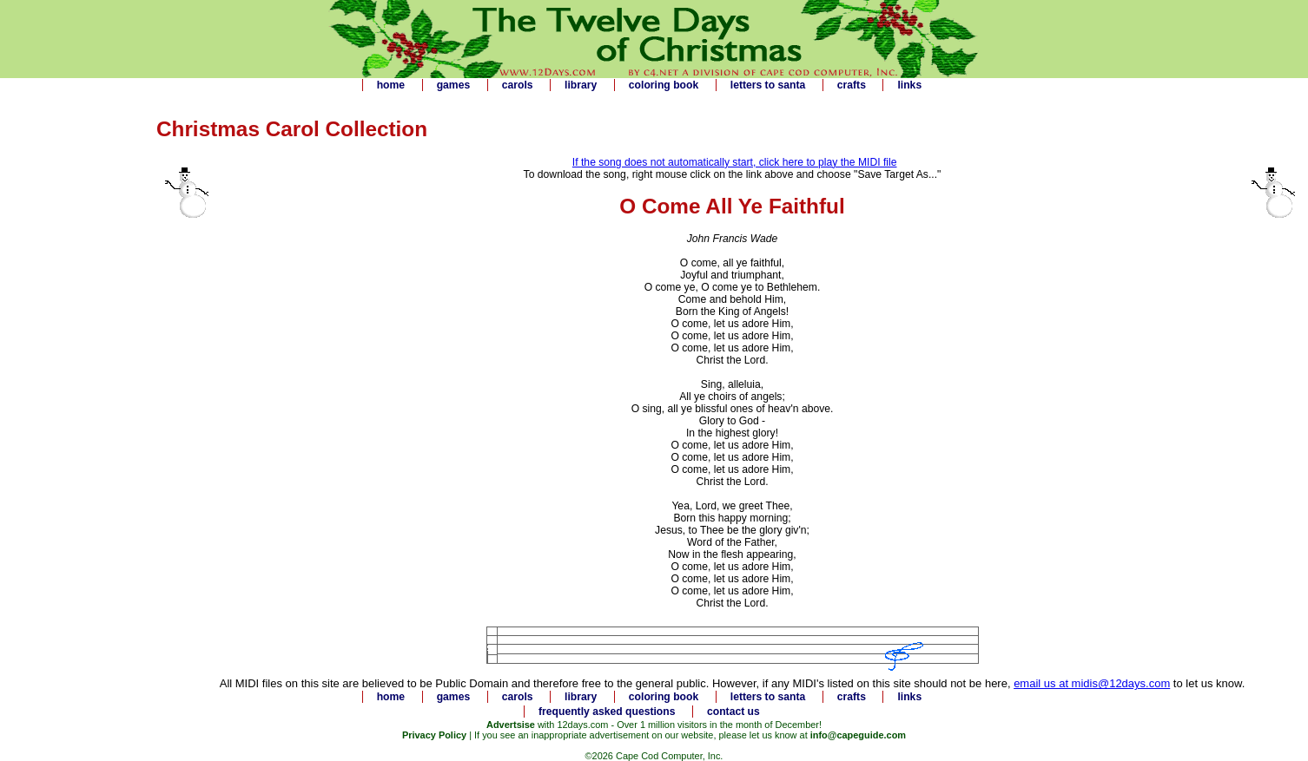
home (391, 85)
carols (517, 85)
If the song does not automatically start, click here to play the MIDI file (734, 162)
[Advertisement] (69, 363)
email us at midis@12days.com (1092, 683)
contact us (733, 711)
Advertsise (510, 724)
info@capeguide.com (858, 735)
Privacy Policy (434, 735)
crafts (851, 85)
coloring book (663, 85)
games (454, 85)
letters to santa (767, 85)
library (581, 85)
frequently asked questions (606, 711)
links (909, 85)
